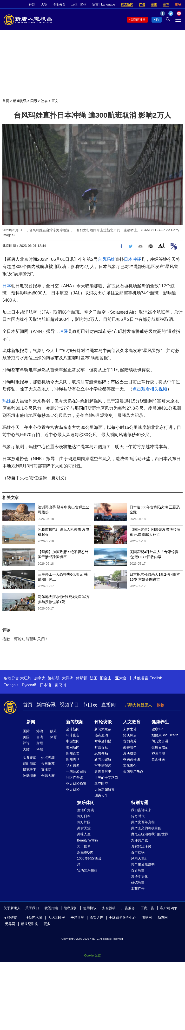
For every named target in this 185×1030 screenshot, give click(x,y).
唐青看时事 (102, 771)
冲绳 (136, 259)
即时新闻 (29, 764)
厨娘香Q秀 (85, 852)
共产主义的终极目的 (146, 828)
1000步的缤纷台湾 (89, 861)
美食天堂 (84, 828)
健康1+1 (158, 729)
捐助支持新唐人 (138, 705)
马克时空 (101, 784)
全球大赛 (48, 776)
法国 (94, 678)
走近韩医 (158, 759)
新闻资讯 (19, 101)
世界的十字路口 (106, 778)
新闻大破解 (102, 759)
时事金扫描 (102, 741)
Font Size (161, 245)
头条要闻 (29, 758)
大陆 (26, 749)
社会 (44, 101)
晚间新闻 (72, 747)
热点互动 (101, 735)
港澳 (39, 731)
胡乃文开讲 (160, 741)
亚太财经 (72, 790)
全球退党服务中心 (122, 918)
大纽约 (26, 678)
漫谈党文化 (139, 876)
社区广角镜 (74, 778)
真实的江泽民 (141, 846)
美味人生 (84, 834)
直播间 (108, 704)
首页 (5, 101)
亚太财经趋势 (76, 784)
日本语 (45, 685)
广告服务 (128, 908)
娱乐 (53, 731)
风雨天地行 (139, 858)
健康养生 (160, 721)
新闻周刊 (72, 759)
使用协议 (90, 908)
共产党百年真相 (143, 822)
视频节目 (69, 704)
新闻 (30, 721)
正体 (74, 4)
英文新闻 (127, 4)
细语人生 (101, 796)
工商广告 (138, 888)
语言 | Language (103, 4)
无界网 (10, 924)
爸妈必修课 (131, 759)
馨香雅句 (130, 747)
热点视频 (48, 758)
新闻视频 (74, 721)
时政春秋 (101, 747)
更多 (47, 924)
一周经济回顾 (76, 771)
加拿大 (40, 678)
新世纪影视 (29, 924)
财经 (39, 743)
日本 (128, 259)
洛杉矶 (53, 678)
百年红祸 (138, 852)
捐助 (154, 4)
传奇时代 (138, 816)
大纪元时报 (56, 918)
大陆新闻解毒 (104, 790)
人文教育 (131, 721)
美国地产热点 (133, 771)
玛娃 (110, 259)
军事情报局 (102, 765)
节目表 (90, 704)
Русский (29, 685)
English (156, 678)
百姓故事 (138, 870)
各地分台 (59, 4)
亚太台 (121, 678)
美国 (26, 737)
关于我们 (32, 908)
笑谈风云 (130, 735)
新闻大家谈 (102, 729)
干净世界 (77, 918)
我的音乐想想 (87, 870)
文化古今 (130, 765)
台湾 (39, 737)
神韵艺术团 (33, 918)
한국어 (60, 685)
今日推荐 (48, 764)
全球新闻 (72, 729)
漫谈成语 (130, 753)
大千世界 (84, 846)
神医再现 (158, 753)
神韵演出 (29, 776)
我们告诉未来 (141, 810)
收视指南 (51, 908)
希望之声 (96, 918)
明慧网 (147, 918)
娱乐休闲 (85, 802)
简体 (83, 4)
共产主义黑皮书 (143, 864)
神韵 (32, 4)
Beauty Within (87, 840)
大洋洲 (67, 678)
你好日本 (84, 816)
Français (11, 685)
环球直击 (72, 735)
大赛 (44, 4)
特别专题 (139, 802)
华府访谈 (72, 765)
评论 (26, 743)
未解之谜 (130, 729)
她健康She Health (165, 735)
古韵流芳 (130, 741)
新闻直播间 (138, 19)
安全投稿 (109, 908)
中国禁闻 (72, 741)
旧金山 (106, 678)
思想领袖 (101, 753)
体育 (53, 737)
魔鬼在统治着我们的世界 (149, 834)
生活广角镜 (85, 810)
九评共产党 (139, 840)
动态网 (163, 918)
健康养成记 (160, 747)
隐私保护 (70, 908)
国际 (33, 101)
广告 (142, 4)
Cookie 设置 (92, 955)
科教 (39, 749)
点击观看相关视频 (149, 389)
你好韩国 (84, 822)
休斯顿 (81, 678)
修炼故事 (138, 882)
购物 (178, 4)
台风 (102, 259)
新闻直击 (72, 753)
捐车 (166, 4)
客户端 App (168, 908)
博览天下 (29, 770)
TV (157, 19)
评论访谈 (103, 721)
